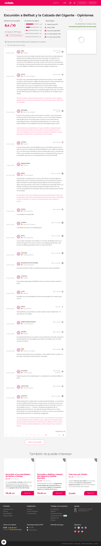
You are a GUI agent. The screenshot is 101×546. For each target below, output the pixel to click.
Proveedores (54, 509)
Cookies (96, 543)
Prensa (5, 511)
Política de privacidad (86, 543)
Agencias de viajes (56, 513)
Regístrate (92, 3)
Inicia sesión (82, 3)
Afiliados (53, 511)
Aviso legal (77, 543)
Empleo (52, 520)
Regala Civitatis (8, 516)
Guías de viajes (31, 513)
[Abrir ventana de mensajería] (3, 542)
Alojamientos (54, 518)
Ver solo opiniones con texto (16, 45)
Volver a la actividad (10, 10)
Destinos (29, 509)
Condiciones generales (67, 543)
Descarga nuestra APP (35, 525)
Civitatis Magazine (32, 511)
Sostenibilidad (7, 513)
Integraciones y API (56, 516)
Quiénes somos (8, 509)
